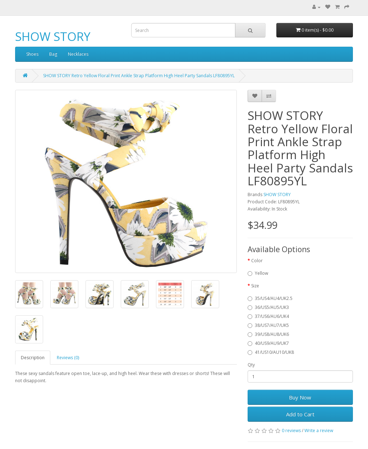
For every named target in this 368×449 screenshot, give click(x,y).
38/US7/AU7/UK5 (268, 325)
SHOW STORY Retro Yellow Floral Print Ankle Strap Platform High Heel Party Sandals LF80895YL (139, 76)
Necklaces (78, 54)
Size (255, 286)
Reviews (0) (68, 358)
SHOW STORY (53, 36)
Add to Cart (300, 414)
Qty (251, 365)
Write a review (318, 430)
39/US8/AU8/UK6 (268, 334)
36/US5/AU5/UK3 (268, 307)
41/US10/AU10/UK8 (271, 352)
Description (33, 358)
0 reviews (291, 430)
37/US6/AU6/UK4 (268, 316)
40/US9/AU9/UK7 (268, 343)
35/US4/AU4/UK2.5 (270, 298)
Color (257, 261)
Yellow (258, 273)
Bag (53, 54)
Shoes (32, 54)
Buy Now (300, 397)
